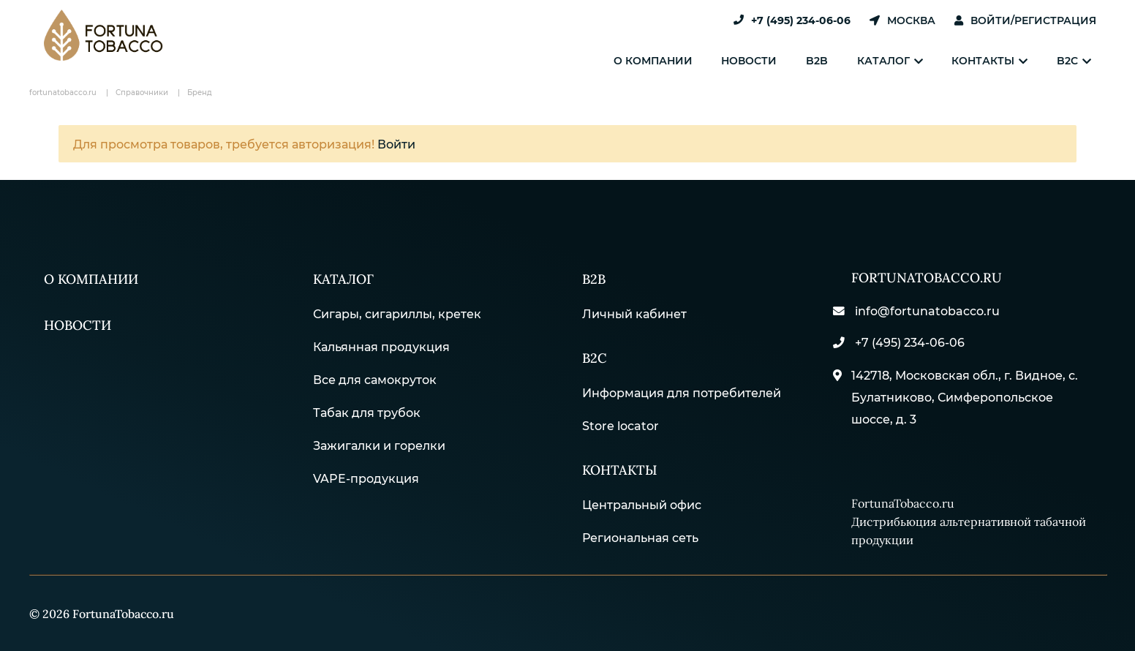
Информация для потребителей (681, 388)
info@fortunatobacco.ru (923, 311)
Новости (774, 60)
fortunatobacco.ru (63, 92)
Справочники (142, 92)
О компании (683, 60)
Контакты (998, 60)
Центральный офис (641, 497)
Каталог (904, 60)
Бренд (199, 92)
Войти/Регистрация (1025, 20)
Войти (396, 143)
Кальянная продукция (381, 344)
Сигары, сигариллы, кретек (397, 311)
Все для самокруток (375, 377)
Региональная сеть (640, 530)
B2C (1077, 60)
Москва (902, 20)
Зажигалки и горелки (379, 443)
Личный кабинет (634, 311)
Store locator (620, 421)
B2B (837, 60)
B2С (594, 354)
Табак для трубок (367, 410)
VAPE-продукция (366, 475)
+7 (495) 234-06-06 (792, 20)
